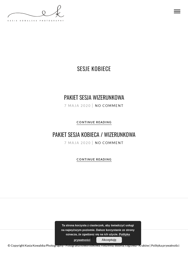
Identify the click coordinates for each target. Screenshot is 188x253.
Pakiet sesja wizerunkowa (94, 97)
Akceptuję (109, 240)
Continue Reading (94, 122)
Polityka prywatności (165, 245)
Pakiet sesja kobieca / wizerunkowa (94, 134)
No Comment (109, 106)
